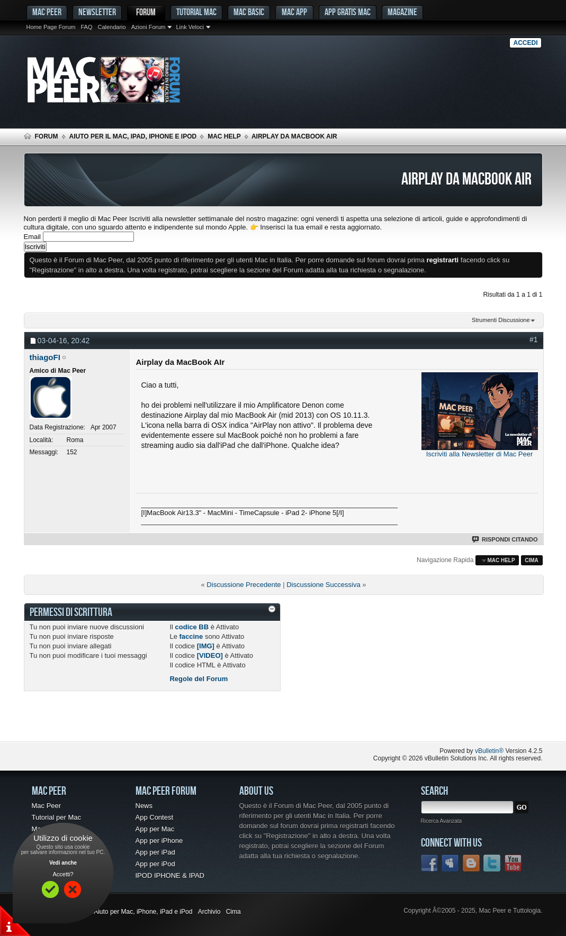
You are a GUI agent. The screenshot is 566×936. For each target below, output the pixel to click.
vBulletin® (489, 751)
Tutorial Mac (196, 12)
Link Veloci (190, 27)
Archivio (209, 911)
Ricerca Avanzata (441, 821)
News (144, 806)
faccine (191, 636)
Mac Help (224, 136)
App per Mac (155, 829)
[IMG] (205, 646)
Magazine (402, 12)
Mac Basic (248, 12)
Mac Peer (46, 806)
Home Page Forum (51, 27)
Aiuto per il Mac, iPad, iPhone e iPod (133, 136)
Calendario (111, 27)
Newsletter (97, 12)
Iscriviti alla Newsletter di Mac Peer (479, 454)
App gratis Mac (348, 12)
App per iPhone (159, 841)
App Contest (155, 817)
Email (32, 237)
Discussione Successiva (323, 585)
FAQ (86, 27)
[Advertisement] (148, 720)
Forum (146, 12)
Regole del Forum (198, 679)
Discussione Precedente (243, 585)
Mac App (294, 12)
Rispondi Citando (505, 539)
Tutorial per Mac (56, 817)
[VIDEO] (210, 655)
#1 (533, 339)
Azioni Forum (148, 27)
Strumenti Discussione (500, 320)
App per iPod (155, 864)
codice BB (192, 627)
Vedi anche (63, 863)
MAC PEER (46, 12)
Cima (531, 560)
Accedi (525, 43)
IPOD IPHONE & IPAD (170, 875)
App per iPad (155, 852)
